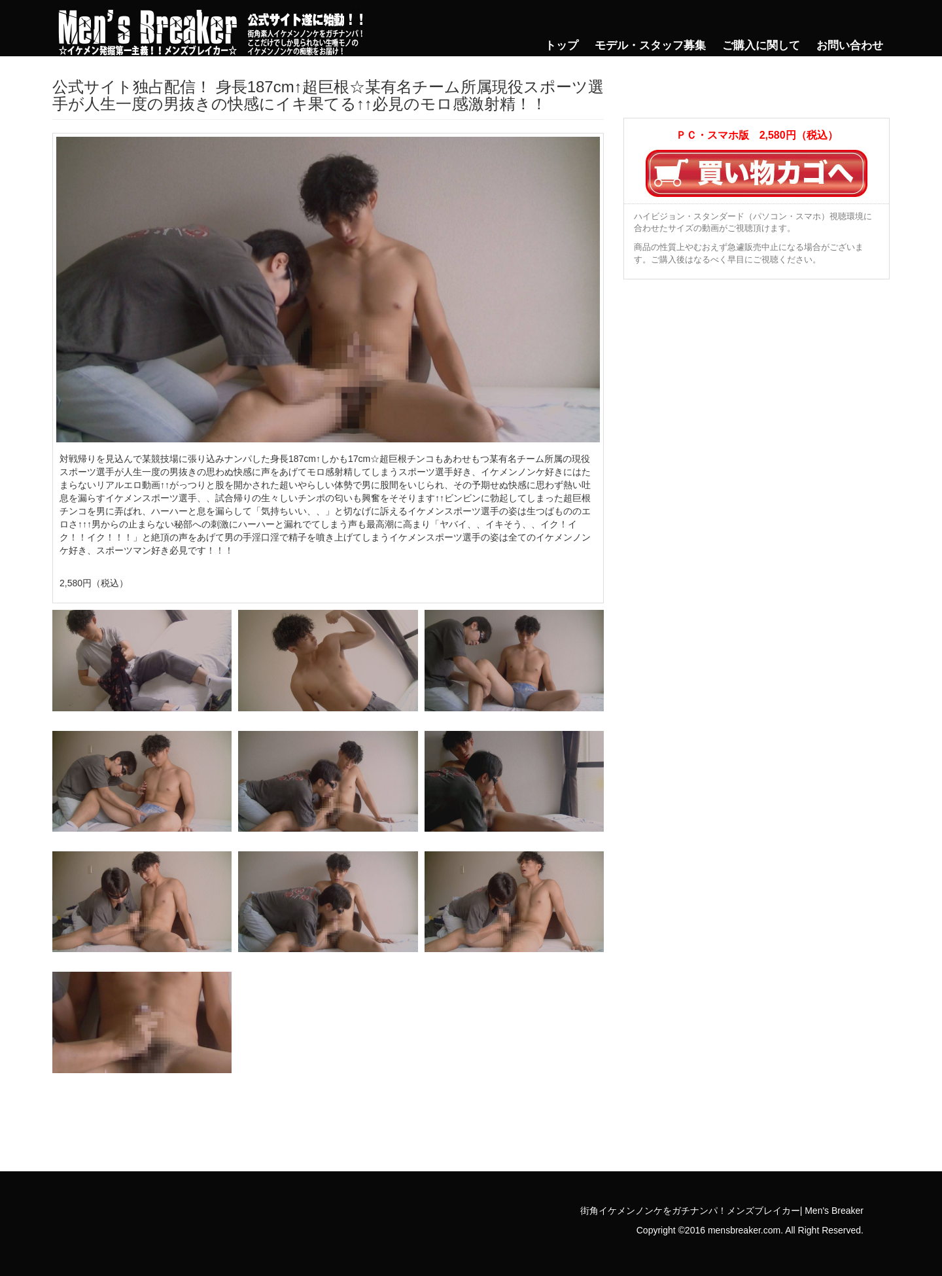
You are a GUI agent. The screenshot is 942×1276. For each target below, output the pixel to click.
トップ (561, 45)
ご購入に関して (761, 45)
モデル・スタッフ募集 (650, 45)
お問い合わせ (849, 45)
